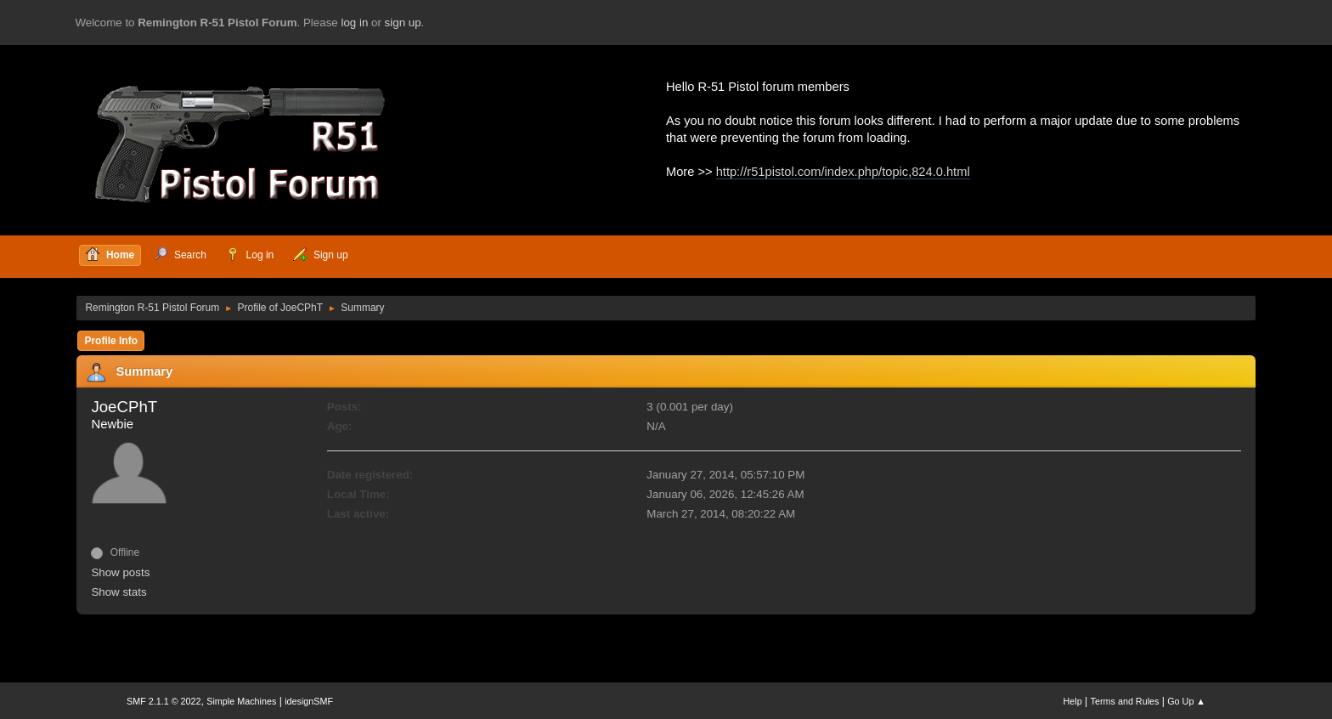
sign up (403, 22)
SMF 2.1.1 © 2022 (164, 701)
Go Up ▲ (1186, 701)
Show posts (120, 572)
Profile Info (111, 341)
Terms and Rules (1125, 701)
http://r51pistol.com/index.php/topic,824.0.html (843, 171)
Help (1073, 701)
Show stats (118, 592)
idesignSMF (309, 701)
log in (354, 22)
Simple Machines (241, 701)
